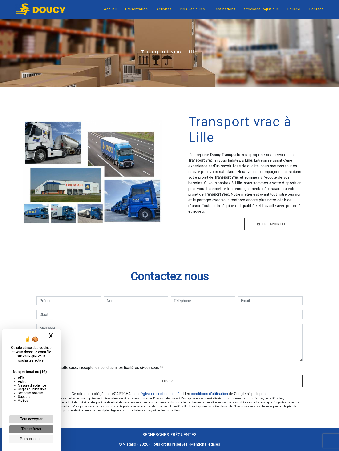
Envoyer (169, 381)
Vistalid (129, 444)
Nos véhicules (192, 9)
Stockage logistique (261, 9)
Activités (164, 9)
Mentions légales (205, 444)
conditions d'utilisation (209, 394)
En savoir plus (273, 224)
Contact (316, 9)
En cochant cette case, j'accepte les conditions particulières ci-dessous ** (102, 367)
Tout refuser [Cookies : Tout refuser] (31, 429)
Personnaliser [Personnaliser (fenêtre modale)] (31, 439)
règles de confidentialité (160, 394)
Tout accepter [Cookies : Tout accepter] (31, 419)
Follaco (293, 9)
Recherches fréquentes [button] (169, 434)
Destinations (225, 9)
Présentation (136, 9)
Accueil (110, 9)
